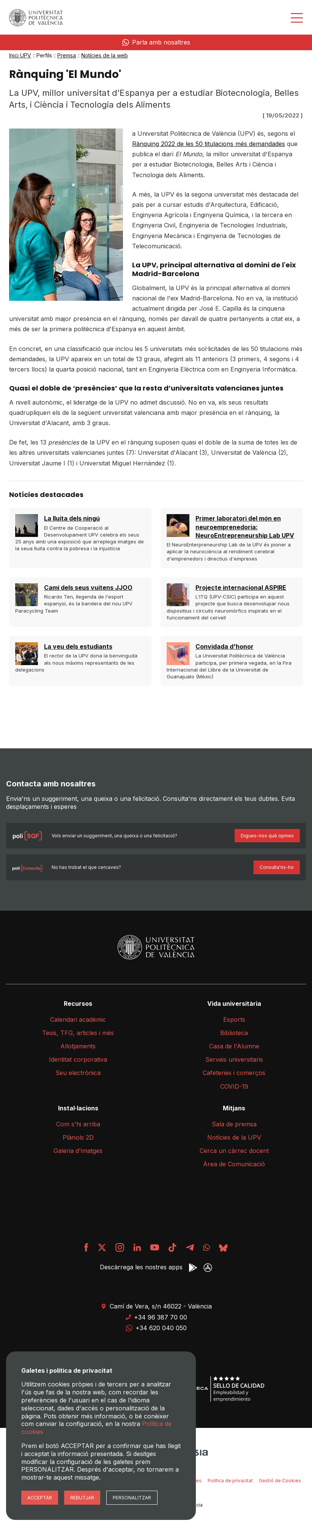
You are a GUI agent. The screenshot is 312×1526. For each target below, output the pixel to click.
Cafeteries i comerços (234, 1073)
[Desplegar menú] (297, 18)
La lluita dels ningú (72, 518)
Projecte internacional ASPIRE (240, 587)
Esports (234, 1019)
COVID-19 (234, 1086)
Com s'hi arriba (78, 1124)
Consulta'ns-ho (277, 867)
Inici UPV (20, 55)
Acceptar (39, 1498)
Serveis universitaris (234, 1059)
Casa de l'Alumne (234, 1046)
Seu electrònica (78, 1073)
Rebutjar (82, 1498)
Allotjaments (78, 1046)
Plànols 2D (78, 1137)
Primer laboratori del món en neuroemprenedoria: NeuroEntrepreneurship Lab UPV (244, 526)
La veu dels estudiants (78, 646)
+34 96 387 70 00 (156, 1317)
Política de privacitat (230, 1480)
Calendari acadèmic (78, 1019)
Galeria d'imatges (78, 1150)
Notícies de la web (104, 55)
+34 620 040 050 (156, 1328)
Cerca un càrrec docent (234, 1150)
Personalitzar (132, 1498)
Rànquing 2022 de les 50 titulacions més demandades (208, 144)
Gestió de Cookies (280, 1480)
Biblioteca (234, 1033)
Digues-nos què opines (267, 835)
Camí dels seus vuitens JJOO (88, 587)
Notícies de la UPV (234, 1137)
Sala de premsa (234, 1124)
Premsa (66, 55)
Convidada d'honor (224, 646)
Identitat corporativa (78, 1059)
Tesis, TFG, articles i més (78, 1033)
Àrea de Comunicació (234, 1164)
